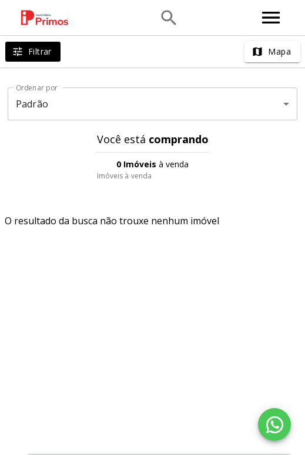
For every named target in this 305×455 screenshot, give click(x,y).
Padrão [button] (32, 103)
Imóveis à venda (124, 176)
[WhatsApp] (274, 424)
